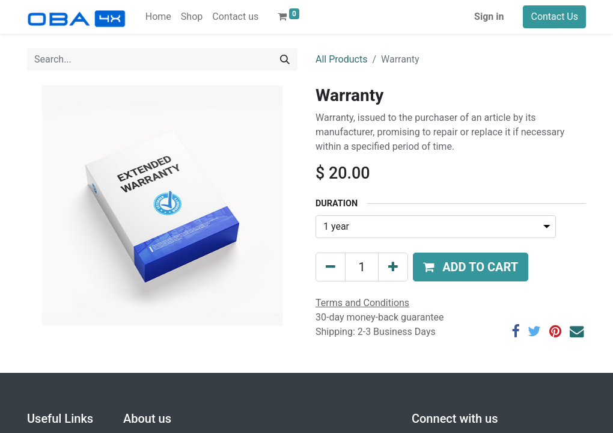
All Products (341, 59)
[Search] (284, 59)
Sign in (489, 16)
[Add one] (393, 267)
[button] (470, 267)
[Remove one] (331, 267)
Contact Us (554, 16)
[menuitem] (158, 17)
